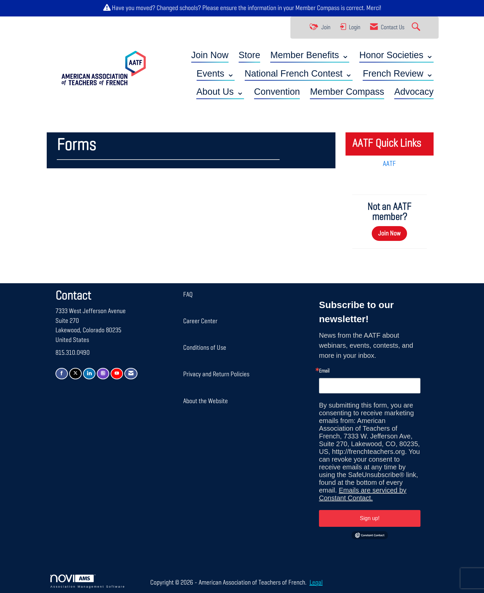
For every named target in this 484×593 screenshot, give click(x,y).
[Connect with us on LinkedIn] (89, 374)
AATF (389, 164)
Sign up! (370, 518)
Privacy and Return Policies (216, 374)
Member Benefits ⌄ (309, 55)
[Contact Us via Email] (130, 374)
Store (249, 55)
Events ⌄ (216, 74)
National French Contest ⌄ (299, 74)
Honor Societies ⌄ (396, 55)
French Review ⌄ (398, 74)
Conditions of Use (204, 347)
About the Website (205, 401)
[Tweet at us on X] (75, 374)
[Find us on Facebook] (61, 374)
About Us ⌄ (220, 92)
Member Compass (317, 8)
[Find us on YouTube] (117, 374)
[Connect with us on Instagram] (103, 374)
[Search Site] (417, 27)
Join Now (210, 55)
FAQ (188, 294)
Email (324, 371)
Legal (315, 582)
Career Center (200, 321)
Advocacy (414, 92)
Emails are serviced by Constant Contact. (362, 494)
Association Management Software (87, 581)
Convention (277, 92)
